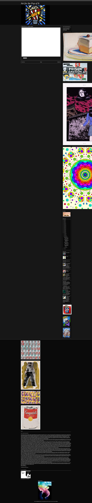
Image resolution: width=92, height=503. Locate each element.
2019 (64, 226)
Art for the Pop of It (30, 3)
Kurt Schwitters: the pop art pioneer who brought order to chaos (68, 275)
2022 (64, 223)
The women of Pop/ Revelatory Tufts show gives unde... (66, 240)
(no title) (67, 256)
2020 (64, 225)
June (65, 233)
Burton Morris (67, 252)
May (65, 234)
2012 (64, 231)
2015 (64, 228)
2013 (64, 230)
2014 (64, 229)
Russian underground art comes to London (68, 291)
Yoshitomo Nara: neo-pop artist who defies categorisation (68, 297)
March (65, 235)
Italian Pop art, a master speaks (66, 238)
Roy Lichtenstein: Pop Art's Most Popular (66, 245)
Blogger (57, 501)
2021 (64, 224)
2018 (64, 227)
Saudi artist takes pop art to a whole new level (66, 243)
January (65, 247)
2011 (64, 232)
